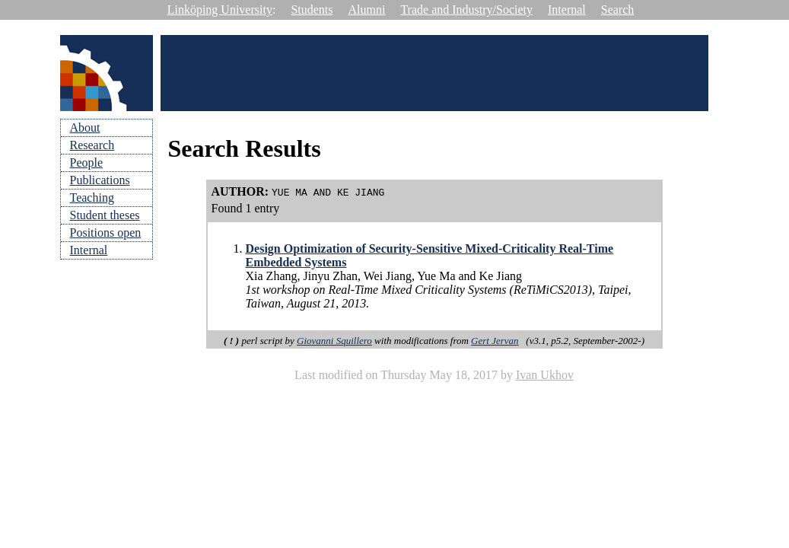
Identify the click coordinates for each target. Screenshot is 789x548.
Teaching (92, 197)
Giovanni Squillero (334, 340)
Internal (567, 9)
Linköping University (219, 9)
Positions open (106, 232)
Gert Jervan (494, 340)
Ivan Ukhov (545, 374)
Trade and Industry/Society (466, 9)
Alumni (367, 9)
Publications (100, 180)
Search (618, 9)
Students (311, 9)
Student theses (105, 215)
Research (92, 145)
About (85, 127)
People (86, 162)
